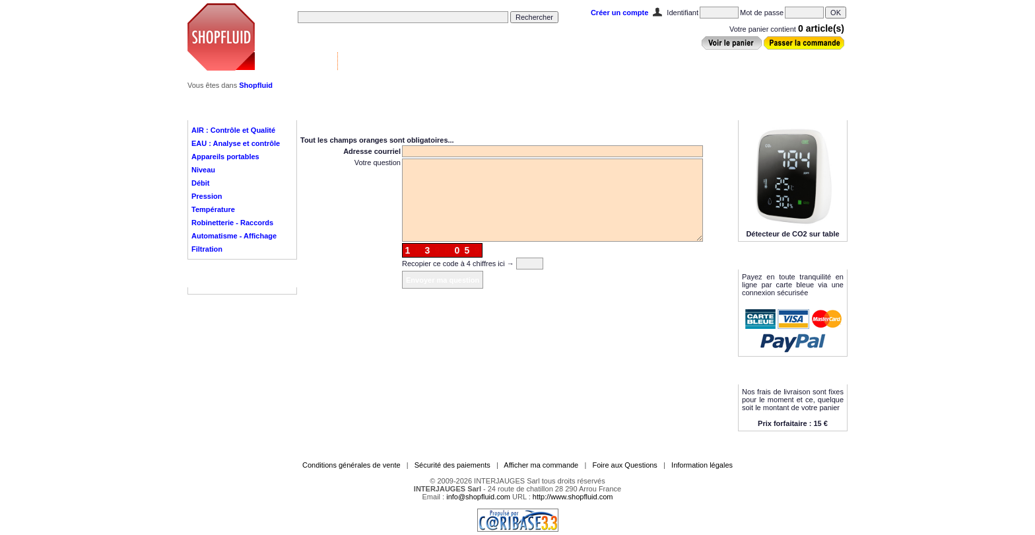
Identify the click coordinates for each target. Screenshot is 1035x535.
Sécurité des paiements (452, 465)
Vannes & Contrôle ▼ (297, 61)
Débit (200, 183)
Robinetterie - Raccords (232, 223)
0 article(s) (821, 28)
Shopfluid (256, 85)
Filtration (206, 249)
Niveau (203, 170)
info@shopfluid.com (478, 497)
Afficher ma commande (541, 465)
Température (213, 209)
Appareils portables (225, 156)
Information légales (702, 465)
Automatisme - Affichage (234, 236)
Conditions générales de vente (351, 465)
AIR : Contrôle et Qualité (233, 130)
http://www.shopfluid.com (573, 497)
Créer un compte (619, 13)
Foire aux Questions (624, 465)
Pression (206, 196)
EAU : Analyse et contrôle (235, 143)
